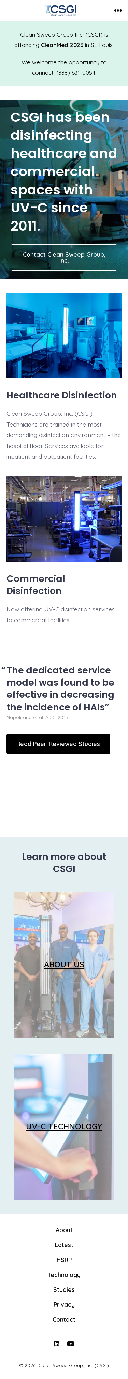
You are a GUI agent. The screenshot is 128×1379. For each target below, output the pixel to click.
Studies (64, 1289)
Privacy (64, 1304)
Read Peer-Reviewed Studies (58, 743)
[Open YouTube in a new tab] (70, 1344)
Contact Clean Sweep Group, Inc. (64, 257)
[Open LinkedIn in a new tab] (56, 1344)
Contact (64, 1319)
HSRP (64, 1259)
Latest (64, 1244)
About (64, 1230)
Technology (64, 1274)
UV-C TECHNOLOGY (64, 1126)
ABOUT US (64, 964)
